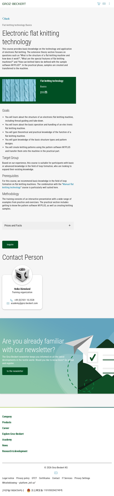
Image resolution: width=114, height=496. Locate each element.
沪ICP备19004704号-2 (13, 490)
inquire (10, 244)
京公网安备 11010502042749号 (44, 491)
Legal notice (8, 478)
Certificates (44, 478)
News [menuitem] (5, 445)
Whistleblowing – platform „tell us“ (18, 483)
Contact (56, 478)
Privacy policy (23, 478)
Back (6, 18)
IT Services (67, 478)
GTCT (34, 478)
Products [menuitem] (6, 422)
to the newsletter (15, 371)
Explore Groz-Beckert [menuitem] (12, 433)
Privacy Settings (82, 478)
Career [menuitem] (5, 428)
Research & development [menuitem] (14, 451)
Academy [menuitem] (7, 439)
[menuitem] (98, 3)
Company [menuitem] (7, 416)
